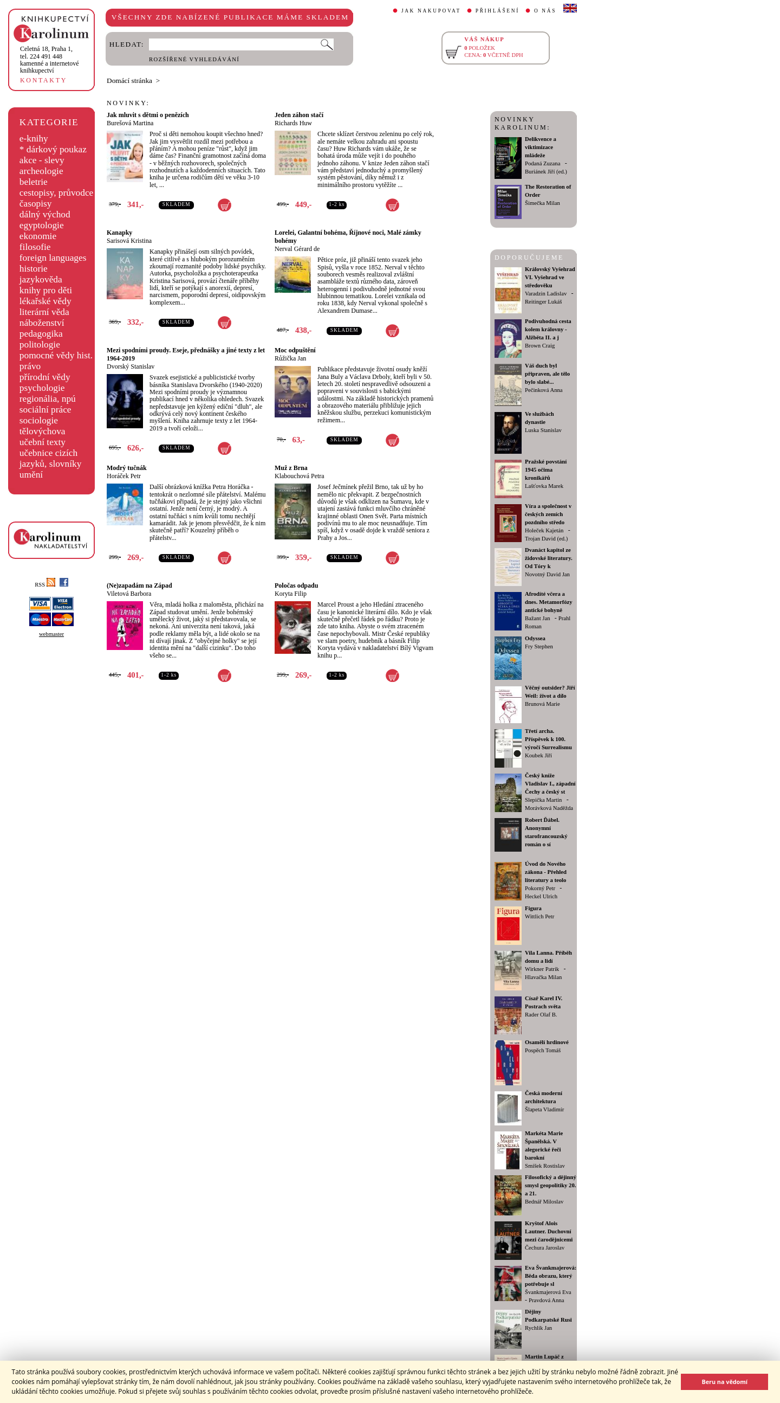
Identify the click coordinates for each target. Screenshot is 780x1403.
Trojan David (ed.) (546, 539)
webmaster (51, 634)
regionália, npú (48, 399)
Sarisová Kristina (129, 240)
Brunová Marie (542, 704)
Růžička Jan (290, 358)
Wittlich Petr (539, 916)
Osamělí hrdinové (547, 1042)
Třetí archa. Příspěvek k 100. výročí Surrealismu (548, 739)
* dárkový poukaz (53, 149)
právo (30, 366)
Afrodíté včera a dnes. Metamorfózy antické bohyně (549, 602)
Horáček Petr (124, 476)
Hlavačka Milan (543, 977)
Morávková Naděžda (549, 808)
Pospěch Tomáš (543, 1050)
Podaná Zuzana (542, 163)
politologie (40, 344)
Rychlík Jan (538, 1328)
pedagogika (41, 334)
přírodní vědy (45, 377)
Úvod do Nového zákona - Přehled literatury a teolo (546, 872)
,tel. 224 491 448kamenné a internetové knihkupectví (49, 59)
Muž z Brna (291, 468)
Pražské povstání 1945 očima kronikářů (546, 470)
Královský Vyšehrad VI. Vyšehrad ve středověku (550, 277)
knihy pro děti (46, 290)
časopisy (36, 203)
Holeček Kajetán (544, 530)
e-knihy (34, 138)
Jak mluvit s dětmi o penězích (148, 115)
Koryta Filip (291, 593)
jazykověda (41, 279)
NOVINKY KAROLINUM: (522, 123)
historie (34, 268)
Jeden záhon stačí (299, 115)
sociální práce (46, 409)
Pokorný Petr (540, 888)
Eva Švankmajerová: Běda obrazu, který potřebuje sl (550, 1276)
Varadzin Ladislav (546, 294)
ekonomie (38, 236)
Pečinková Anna (544, 390)
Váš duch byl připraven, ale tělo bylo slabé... (547, 374)
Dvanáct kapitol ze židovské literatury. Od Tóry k (549, 558)
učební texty (43, 442)
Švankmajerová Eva (548, 1292)
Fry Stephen (539, 646)
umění (31, 474)
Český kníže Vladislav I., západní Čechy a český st (550, 784)
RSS (45, 585)
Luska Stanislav (543, 430)
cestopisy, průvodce (57, 193)
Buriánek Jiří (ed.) (546, 172)
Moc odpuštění (295, 350)
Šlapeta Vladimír (544, 1109)
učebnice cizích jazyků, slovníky (51, 458)
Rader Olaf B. (541, 1015)
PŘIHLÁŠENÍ (497, 11)
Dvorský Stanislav (130, 366)
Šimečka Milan (542, 203)
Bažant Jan (537, 618)
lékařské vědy (46, 301)
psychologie (42, 388)
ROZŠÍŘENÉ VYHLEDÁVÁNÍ (194, 59)
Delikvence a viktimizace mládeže (540, 147)
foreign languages (53, 258)
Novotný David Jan (547, 574)
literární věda (44, 312)
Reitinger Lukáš (543, 302)
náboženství (42, 323)
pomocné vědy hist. (56, 355)
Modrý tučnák (127, 468)
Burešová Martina (130, 123)
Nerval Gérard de (297, 249)
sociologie (39, 420)
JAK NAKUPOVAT (431, 11)
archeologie (41, 171)
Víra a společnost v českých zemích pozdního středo (548, 514)
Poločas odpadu (296, 585)
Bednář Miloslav (544, 1202)
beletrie (34, 182)
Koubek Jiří (538, 755)
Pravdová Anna (546, 1300)
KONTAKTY (43, 80)
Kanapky (119, 232)
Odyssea (535, 638)
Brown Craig (540, 346)
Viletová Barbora (129, 593)
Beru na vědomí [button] (724, 1382)
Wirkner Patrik (542, 969)
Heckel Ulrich (541, 896)
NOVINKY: (128, 103)
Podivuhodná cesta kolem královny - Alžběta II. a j (548, 329)
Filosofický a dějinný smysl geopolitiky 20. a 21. (550, 1185)
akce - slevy (42, 160)
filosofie (35, 247)
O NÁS (545, 11)
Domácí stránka (129, 80)
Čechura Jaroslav (544, 1248)
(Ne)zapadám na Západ (139, 585)
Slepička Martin (543, 800)
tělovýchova (43, 431)
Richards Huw (293, 123)
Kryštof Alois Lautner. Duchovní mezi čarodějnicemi (549, 1231)
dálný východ (45, 214)
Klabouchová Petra (299, 476)
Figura (533, 908)
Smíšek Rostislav (545, 1166)
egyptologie (42, 225)
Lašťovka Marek (544, 486)
